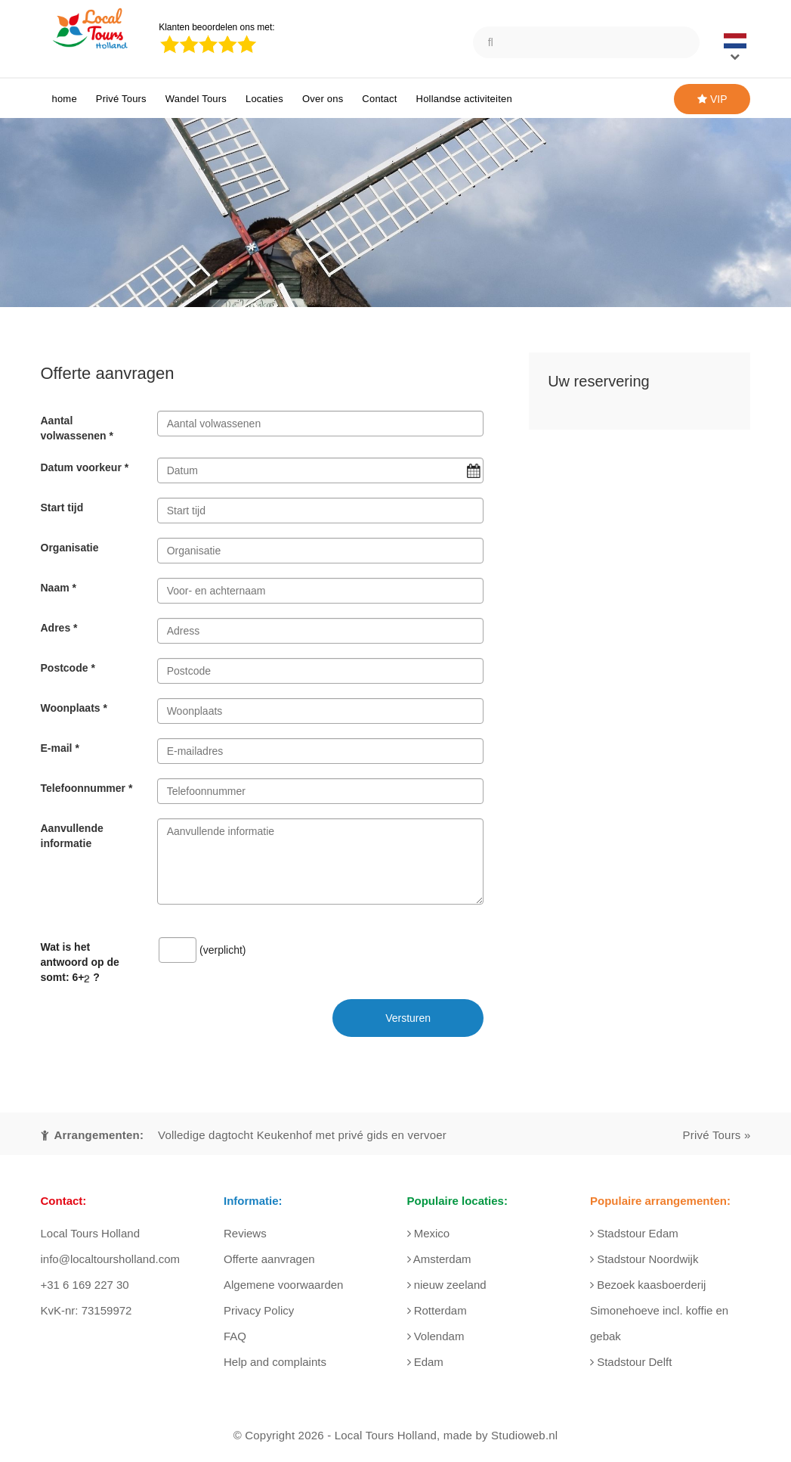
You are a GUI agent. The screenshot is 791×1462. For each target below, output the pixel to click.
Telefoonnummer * (87, 788)
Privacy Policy (259, 1310)
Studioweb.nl (524, 1435)
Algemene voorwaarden (283, 1284)
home (64, 98)
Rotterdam (437, 1310)
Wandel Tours (196, 98)
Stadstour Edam (634, 1233)
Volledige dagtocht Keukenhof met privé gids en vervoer (302, 1134)
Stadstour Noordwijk (644, 1258)
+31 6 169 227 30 (85, 1284)
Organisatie (70, 548)
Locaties (264, 98)
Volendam (436, 1336)
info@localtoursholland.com (111, 1258)
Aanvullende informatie (72, 835)
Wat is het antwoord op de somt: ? (80, 962)
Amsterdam (439, 1258)
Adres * (59, 628)
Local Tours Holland (386, 1435)
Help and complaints (275, 1361)
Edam (425, 1361)
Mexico (428, 1233)
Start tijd (62, 507)
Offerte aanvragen (269, 1258)
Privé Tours (121, 98)
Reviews (245, 1233)
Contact (379, 98)
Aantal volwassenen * (77, 428)
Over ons (322, 98)
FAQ (235, 1336)
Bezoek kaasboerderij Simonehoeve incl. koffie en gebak (659, 1310)
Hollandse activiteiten (464, 98)
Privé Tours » (717, 1134)
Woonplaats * (74, 708)
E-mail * (60, 748)
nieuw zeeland (447, 1284)
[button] (737, 48)
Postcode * (68, 668)
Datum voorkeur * (85, 467)
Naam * (58, 588)
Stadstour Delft (631, 1361)
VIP (712, 99)
